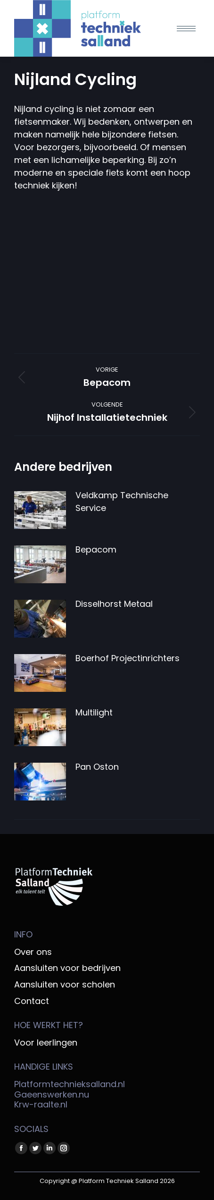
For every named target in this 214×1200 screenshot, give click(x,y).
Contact (31, 1001)
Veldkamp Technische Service (121, 501)
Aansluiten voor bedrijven (67, 968)
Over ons (33, 952)
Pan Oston (97, 767)
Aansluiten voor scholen (64, 984)
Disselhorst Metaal (114, 604)
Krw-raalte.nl (40, 1104)
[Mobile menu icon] (186, 28)
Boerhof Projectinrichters (127, 658)
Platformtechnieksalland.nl (69, 1084)
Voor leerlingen (45, 1043)
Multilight (94, 712)
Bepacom (95, 549)
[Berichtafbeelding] (40, 510)
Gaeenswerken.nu (51, 1094)
